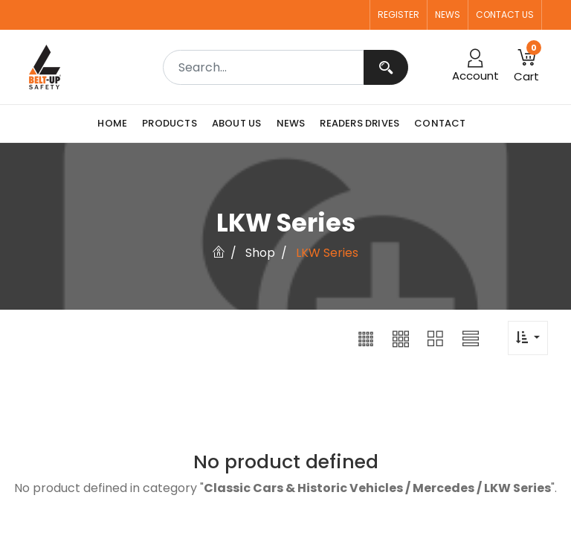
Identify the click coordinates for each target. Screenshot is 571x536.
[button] (366, 338)
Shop (260, 252)
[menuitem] (116, 123)
